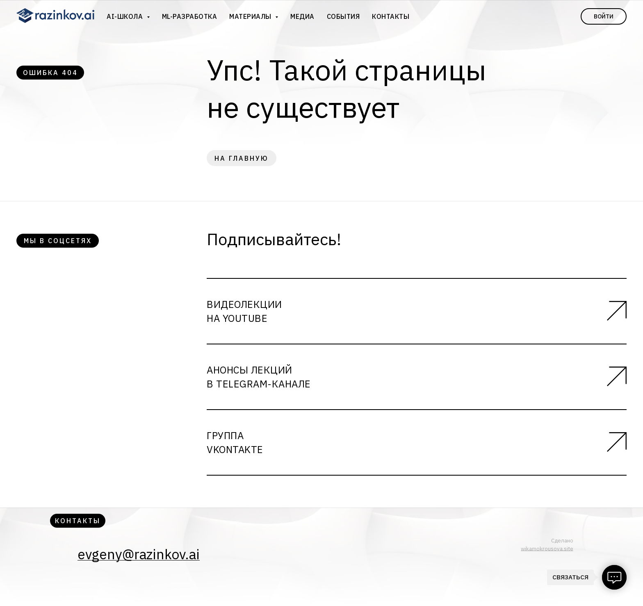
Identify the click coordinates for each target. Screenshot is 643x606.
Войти (603, 16)
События (343, 16)
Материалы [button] (251, 16)
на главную (241, 158)
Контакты (390, 16)
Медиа (302, 16)
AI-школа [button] (126, 16)
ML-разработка (189, 16)
